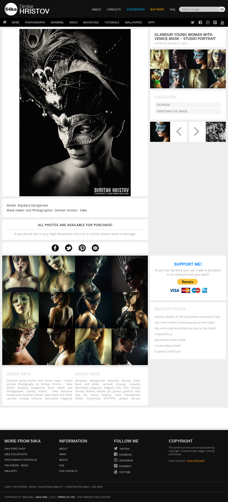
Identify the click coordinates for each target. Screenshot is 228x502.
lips (85, 395)
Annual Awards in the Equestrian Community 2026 (187, 316)
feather (90, 391)
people (123, 398)
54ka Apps (10, 471)
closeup (121, 384)
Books (63, 459)
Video (73, 22)
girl (109, 391)
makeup (106, 395)
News (15, 22)
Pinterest (124, 466)
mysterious (93, 398)
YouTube (124, 472)
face (126, 387)
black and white (87, 384)
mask (117, 395)
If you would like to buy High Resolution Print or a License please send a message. (75, 229)
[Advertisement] (115, 418)
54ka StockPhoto (15, 454)
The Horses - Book (16, 465)
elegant (108, 387)
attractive (81, 380)
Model (79, 398)
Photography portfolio (20, 459)
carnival (107, 384)
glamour (128, 391)
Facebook (125, 454)
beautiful (113, 380)
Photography (35, 22)
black (137, 380)
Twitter (124, 448)
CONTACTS (114, 9)
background (97, 380)
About (63, 448)
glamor (117, 391)
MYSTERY (110, 398)
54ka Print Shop (14, 448)
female (101, 391)
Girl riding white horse (170, 340)
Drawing (57, 22)
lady (77, 395)
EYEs (118, 387)
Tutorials (112, 22)
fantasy (135, 387)
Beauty (126, 380)
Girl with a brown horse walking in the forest (186, 328)
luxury (94, 395)
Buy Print (157, 9)
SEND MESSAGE (196, 461)
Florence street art (168, 351)
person (135, 398)
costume (134, 384)
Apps (151, 22)
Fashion (163, 105)
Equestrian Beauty (51, 486)
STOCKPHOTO (136, 9)
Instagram (125, 460)
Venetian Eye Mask (172, 111)
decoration (81, 387)
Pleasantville (164, 334)
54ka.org (41, 497)
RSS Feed (97, 486)
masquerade (132, 395)
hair (137, 391)
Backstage (91, 22)
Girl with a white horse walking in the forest (185, 322)
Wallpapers (133, 22)
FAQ (172, 9)
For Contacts (68, 471)
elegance (96, 387)
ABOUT (96, 9)
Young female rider (168, 345)
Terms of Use (66, 497)
